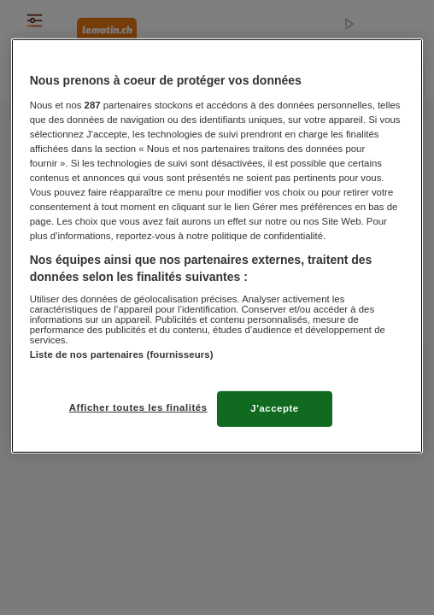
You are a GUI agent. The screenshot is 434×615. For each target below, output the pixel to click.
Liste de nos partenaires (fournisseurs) (122, 354)
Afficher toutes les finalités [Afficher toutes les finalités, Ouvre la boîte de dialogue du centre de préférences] (138, 407)
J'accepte (274, 408)
